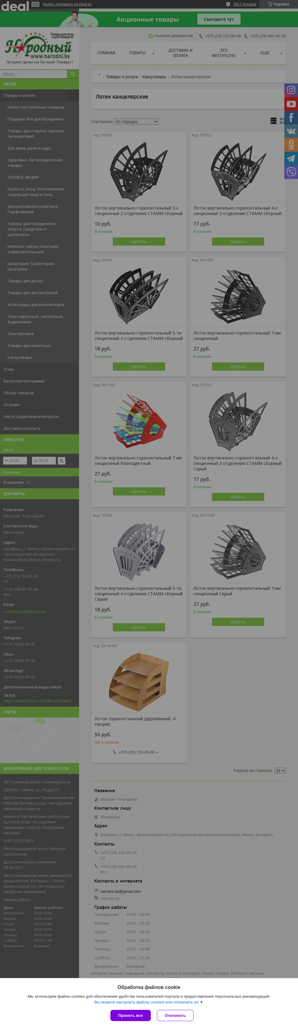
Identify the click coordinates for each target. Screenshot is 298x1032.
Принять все (130, 1015)
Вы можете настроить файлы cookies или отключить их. (146, 1002)
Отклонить (175, 1015)
